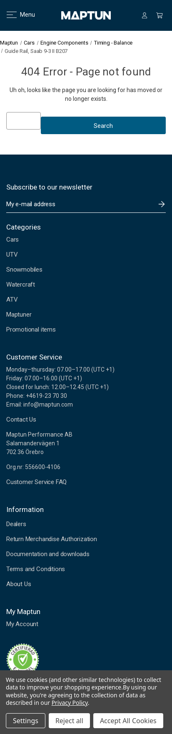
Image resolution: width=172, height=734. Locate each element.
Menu (16, 14)
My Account (22, 624)
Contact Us (21, 419)
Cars (12, 239)
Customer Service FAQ (36, 482)
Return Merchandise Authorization (51, 539)
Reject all (69, 720)
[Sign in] (144, 15)
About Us (18, 584)
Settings (25, 720)
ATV (11, 299)
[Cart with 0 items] (159, 15)
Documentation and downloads (48, 554)
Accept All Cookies (128, 720)
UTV (11, 254)
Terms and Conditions (35, 569)
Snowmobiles (24, 269)
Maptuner (18, 314)
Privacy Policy (70, 703)
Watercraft (20, 284)
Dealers (16, 524)
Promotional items (31, 329)
